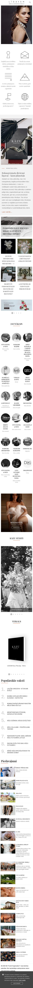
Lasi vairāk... (7, 212)
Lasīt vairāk (22, 980)
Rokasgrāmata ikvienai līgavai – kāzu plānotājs (13, 174)
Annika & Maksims (17, 609)
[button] (12, 313)
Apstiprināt (17, 983)
